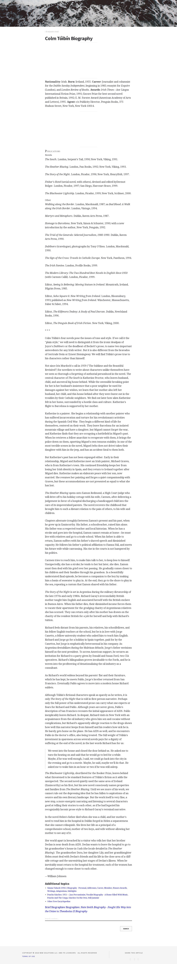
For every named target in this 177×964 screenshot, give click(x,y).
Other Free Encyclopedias (58, 901)
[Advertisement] (88, 60)
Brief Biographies (55, 907)
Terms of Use (28, 956)
